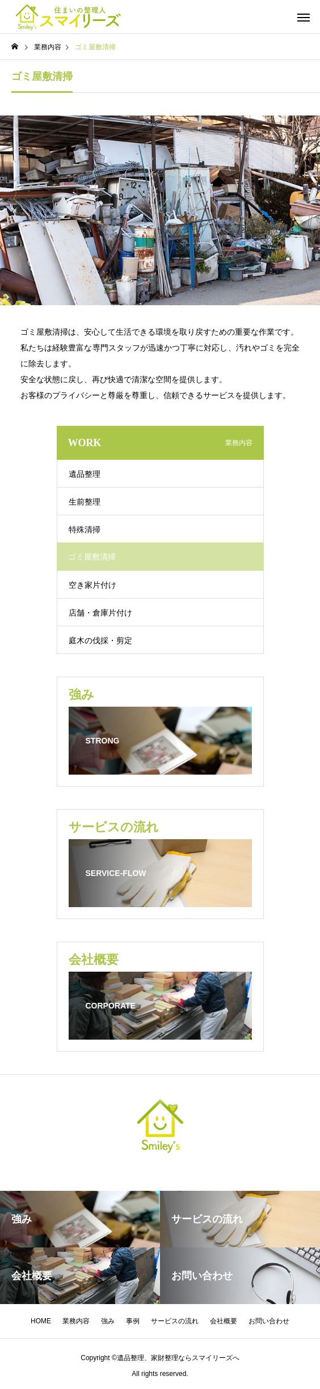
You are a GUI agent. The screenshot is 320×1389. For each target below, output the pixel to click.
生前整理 (84, 501)
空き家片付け (92, 584)
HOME (41, 1321)
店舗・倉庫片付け (100, 612)
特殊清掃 (84, 529)
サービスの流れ (175, 1321)
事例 (133, 1321)
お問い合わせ (269, 1321)
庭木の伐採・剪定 (100, 640)
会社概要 (223, 1321)
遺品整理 (84, 473)
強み (108, 1321)
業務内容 (76, 1321)
